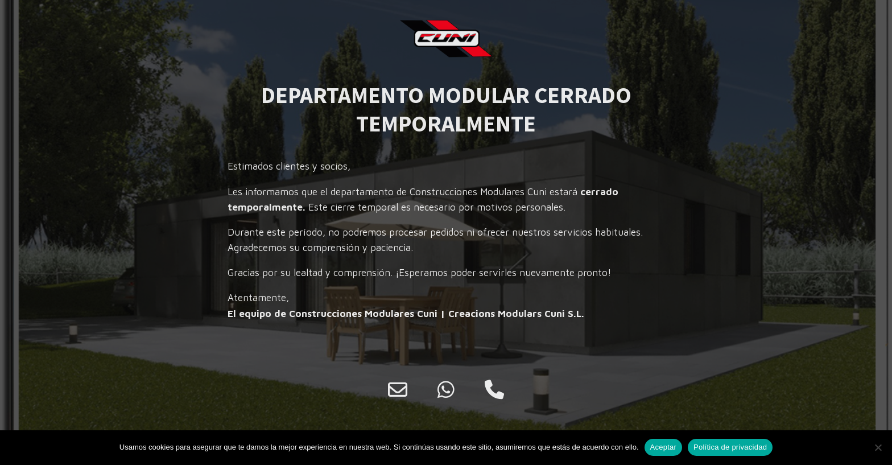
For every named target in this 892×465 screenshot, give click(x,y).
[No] (877, 447)
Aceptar (663, 447)
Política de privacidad (730, 447)
